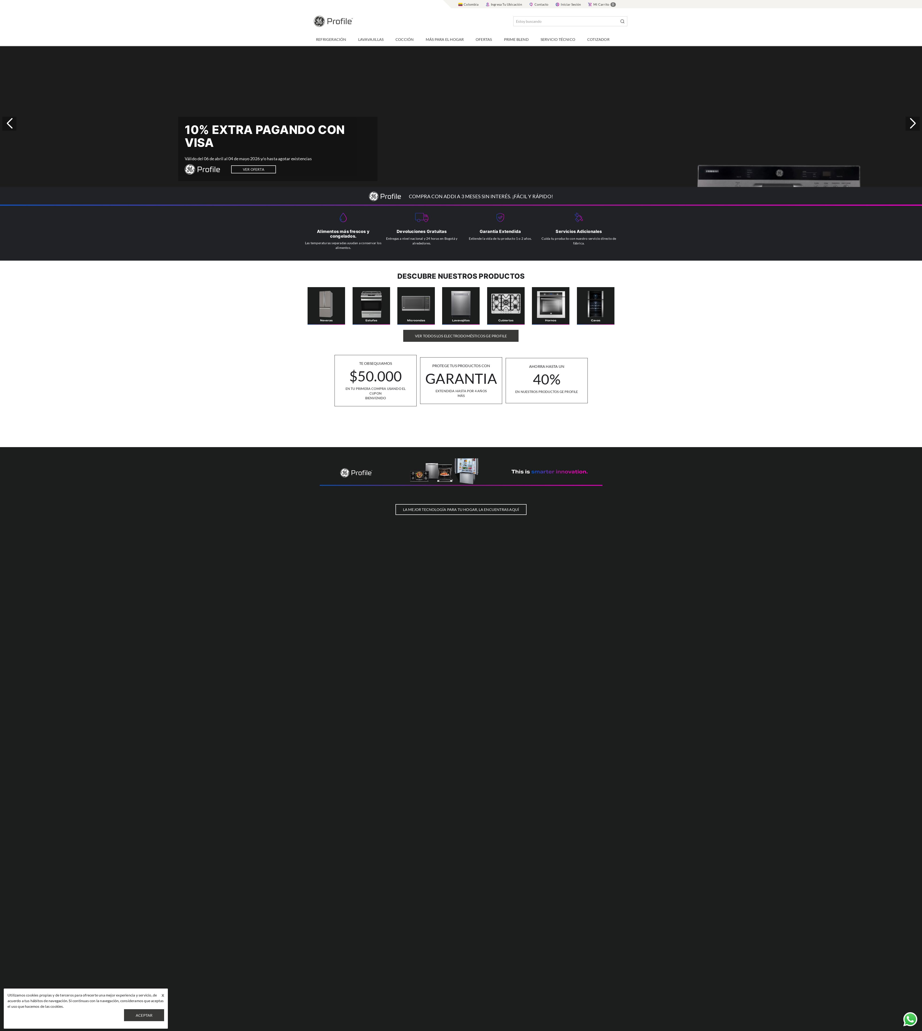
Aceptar (144, 1015)
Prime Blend (516, 39)
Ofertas (484, 39)
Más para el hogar (445, 39)
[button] (913, 124)
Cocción (404, 39)
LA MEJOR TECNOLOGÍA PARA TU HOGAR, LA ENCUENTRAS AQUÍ (461, 509)
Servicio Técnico (558, 39)
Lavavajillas (371, 39)
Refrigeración (331, 39)
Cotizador (598, 39)
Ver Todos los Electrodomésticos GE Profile (461, 336)
